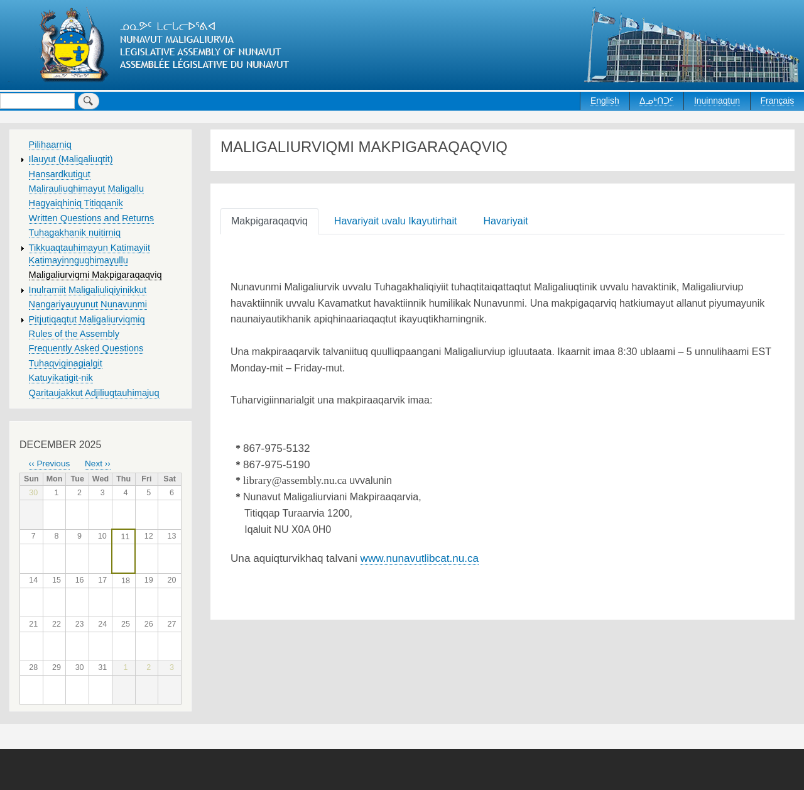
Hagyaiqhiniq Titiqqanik (76, 203)
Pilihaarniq (50, 145)
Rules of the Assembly (74, 334)
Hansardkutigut (59, 174)
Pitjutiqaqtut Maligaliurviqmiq (87, 319)
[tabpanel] (502, 429)
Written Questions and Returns (92, 218)
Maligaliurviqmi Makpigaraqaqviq (95, 275)
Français (778, 101)
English (604, 101)
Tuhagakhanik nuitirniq (75, 233)
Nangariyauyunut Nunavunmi (88, 304)
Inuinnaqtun (717, 101)
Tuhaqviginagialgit (65, 363)
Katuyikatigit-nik (61, 378)
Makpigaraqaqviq (269, 221)
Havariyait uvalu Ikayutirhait (395, 221)
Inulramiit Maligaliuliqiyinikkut (88, 290)
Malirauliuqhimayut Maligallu (86, 189)
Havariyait (506, 221)
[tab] (271, 220)
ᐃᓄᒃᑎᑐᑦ (656, 101)
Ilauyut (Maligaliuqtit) (71, 159)
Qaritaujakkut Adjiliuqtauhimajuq (94, 393)
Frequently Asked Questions (86, 348)
